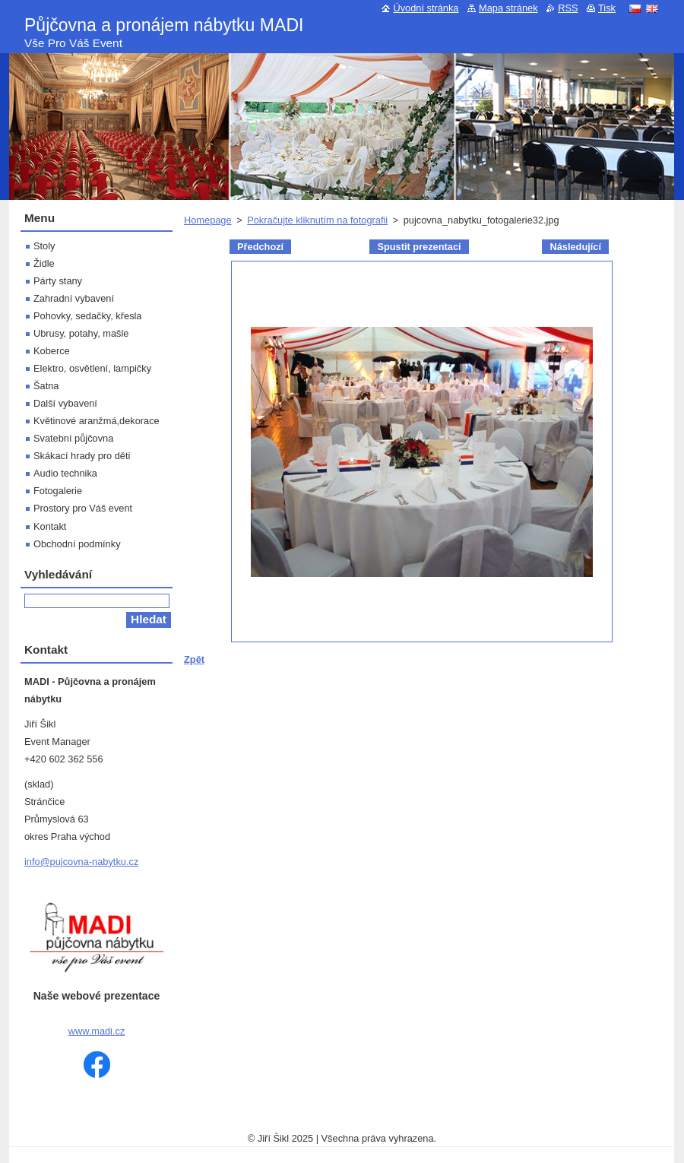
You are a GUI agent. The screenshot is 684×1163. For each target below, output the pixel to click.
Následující (575, 246)
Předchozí (260, 246)
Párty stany (57, 281)
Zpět (194, 659)
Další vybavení (65, 403)
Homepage (208, 220)
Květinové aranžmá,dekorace (96, 420)
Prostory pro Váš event (82, 508)
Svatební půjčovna (73, 438)
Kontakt (49, 526)
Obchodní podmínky (77, 544)
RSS (568, 8)
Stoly (44, 246)
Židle (44, 263)
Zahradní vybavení (73, 298)
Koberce (51, 351)
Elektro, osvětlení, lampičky (92, 368)
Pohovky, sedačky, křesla (87, 316)
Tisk (607, 8)
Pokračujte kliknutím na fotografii (317, 220)
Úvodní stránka (425, 8)
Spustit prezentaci (419, 246)
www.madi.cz (96, 1031)
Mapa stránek (508, 8)
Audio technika (65, 473)
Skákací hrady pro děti (81, 455)
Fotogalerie (57, 490)
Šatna (46, 385)
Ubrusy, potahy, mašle (80, 333)
